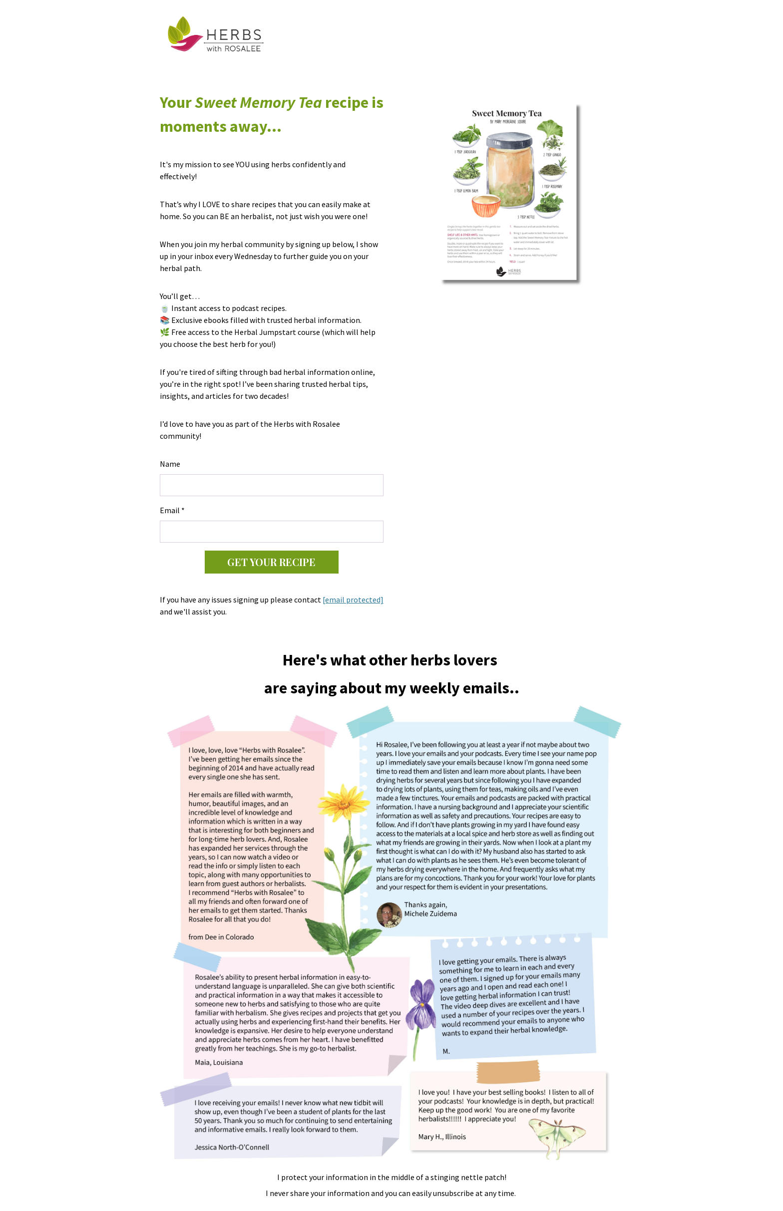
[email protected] (353, 600)
